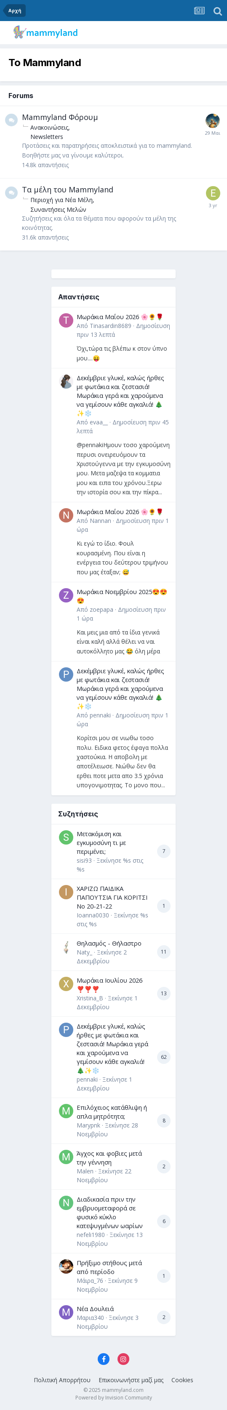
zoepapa (101, 609)
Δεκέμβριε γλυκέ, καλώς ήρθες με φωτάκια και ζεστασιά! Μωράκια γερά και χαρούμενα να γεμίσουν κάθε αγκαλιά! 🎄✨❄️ (120, 395)
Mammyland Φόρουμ (60, 117)
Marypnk (88, 1125)
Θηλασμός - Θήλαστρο (109, 943)
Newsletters (46, 137)
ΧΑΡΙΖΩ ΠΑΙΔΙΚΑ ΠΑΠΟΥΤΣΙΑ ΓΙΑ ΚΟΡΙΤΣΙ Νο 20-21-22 (112, 897)
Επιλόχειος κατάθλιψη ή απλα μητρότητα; (112, 1111)
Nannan (100, 521)
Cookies (182, 1380)
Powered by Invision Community (113, 1397)
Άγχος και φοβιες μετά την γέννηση (109, 1157)
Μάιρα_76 (90, 1281)
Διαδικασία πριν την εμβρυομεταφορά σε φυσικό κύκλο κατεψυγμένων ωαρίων (110, 1212)
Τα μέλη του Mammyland (67, 189)
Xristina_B (90, 998)
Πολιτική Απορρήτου (62, 1380)
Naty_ (84, 952)
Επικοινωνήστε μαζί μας (131, 1380)
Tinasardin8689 (110, 326)
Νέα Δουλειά (95, 1308)
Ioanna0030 (93, 915)
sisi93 (84, 860)
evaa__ (99, 422)
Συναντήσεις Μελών (58, 209)
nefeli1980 (91, 1235)
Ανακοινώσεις (49, 127)
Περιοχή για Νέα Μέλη (61, 200)
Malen (85, 1171)
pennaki (100, 715)
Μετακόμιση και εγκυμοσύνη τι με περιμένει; (101, 842)
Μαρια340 (90, 1318)
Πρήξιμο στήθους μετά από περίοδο (109, 1267)
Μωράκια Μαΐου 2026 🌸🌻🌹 (120, 316)
